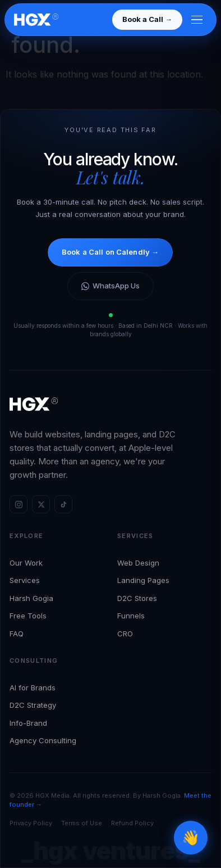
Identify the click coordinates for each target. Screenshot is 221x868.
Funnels (131, 615)
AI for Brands (33, 687)
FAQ (17, 633)
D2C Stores (137, 598)
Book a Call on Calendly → (110, 251)
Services (25, 580)
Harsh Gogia (31, 598)
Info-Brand (28, 722)
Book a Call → (147, 19)
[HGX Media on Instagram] (18, 504)
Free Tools (28, 615)
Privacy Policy (31, 823)
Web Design (138, 562)
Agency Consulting (43, 740)
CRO (125, 633)
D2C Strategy (33, 704)
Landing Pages (143, 580)
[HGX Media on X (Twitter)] (41, 504)
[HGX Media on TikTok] (63, 504)
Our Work (26, 562)
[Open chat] (191, 838)
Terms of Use (81, 823)
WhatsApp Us (110, 285)
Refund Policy (132, 823)
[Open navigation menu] (197, 20)
